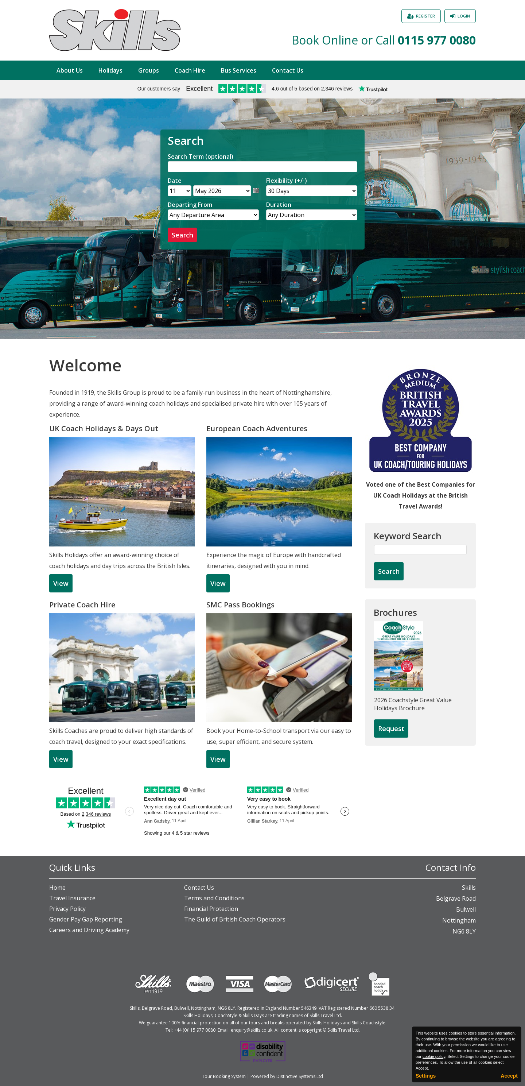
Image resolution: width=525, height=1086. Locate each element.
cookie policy (434, 1056)
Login (464, 16)
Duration (278, 205)
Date (175, 181)
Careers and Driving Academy (89, 930)
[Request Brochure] (391, 729)
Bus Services (238, 70)
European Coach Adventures (256, 428)
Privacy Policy (67, 909)
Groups (148, 70)
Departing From (190, 205)
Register (425, 16)
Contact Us (287, 70)
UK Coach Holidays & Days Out (103, 428)
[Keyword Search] (420, 550)
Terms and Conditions (214, 898)
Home (57, 888)
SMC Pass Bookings (240, 605)
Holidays (110, 70)
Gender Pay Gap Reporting (85, 919)
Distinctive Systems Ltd (299, 1076)
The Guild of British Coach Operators (234, 919)
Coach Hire (190, 70)
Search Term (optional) (200, 156)
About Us (70, 70)
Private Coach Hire (82, 605)
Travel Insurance (72, 898)
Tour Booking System (224, 1076)
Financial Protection (211, 909)
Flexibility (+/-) (286, 181)
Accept (509, 1076)
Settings (426, 1076)
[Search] (262, 166)
